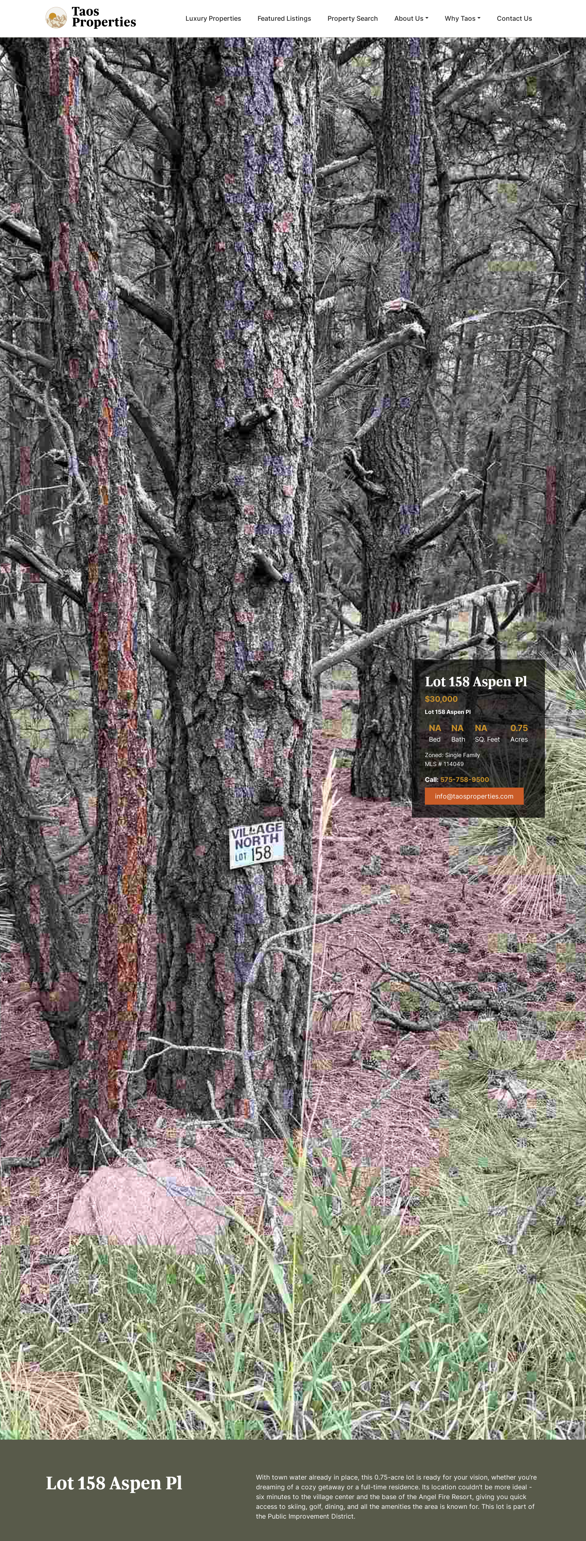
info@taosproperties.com (474, 796)
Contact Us (514, 18)
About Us (409, 18)
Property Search (353, 18)
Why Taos (460, 18)
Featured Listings (284, 18)
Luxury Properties (213, 18)
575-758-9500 (464, 779)
